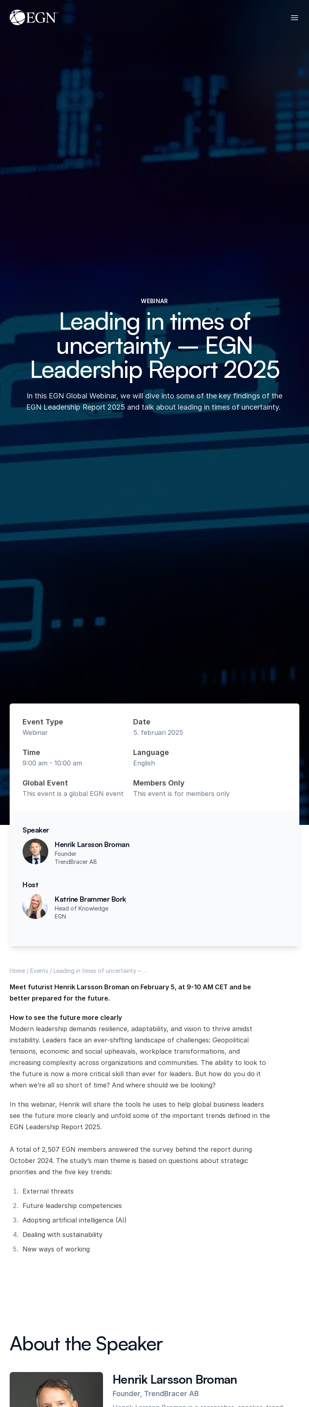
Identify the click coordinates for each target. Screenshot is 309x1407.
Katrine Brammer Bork (90, 898)
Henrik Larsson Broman (92, 844)
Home (17, 970)
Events (39, 970)
